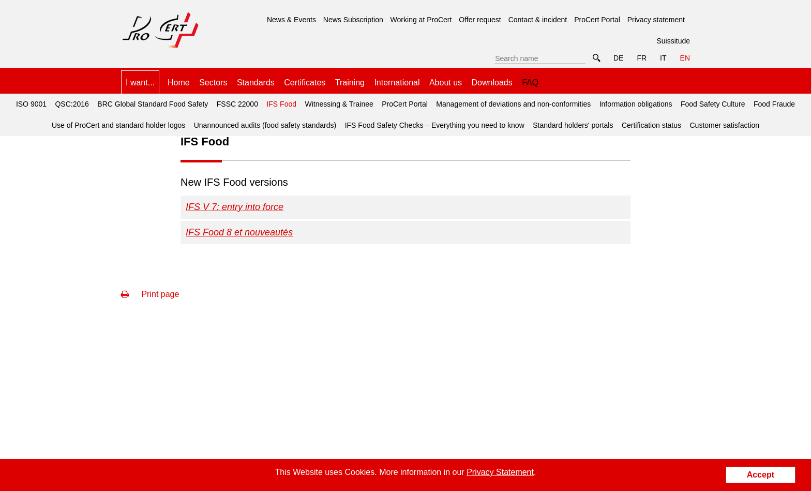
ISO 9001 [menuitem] (31, 104)
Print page (150, 294)
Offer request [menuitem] (480, 20)
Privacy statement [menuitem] (656, 20)
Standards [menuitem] (256, 82)
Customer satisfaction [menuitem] (725, 125)
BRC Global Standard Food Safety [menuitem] (152, 104)
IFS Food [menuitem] (279, 101)
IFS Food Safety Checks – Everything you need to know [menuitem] (434, 125)
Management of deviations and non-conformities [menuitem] (513, 104)
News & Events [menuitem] (291, 20)
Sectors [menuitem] (213, 82)
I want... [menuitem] (140, 82)
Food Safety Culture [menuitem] (713, 104)
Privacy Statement (500, 472)
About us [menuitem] (445, 82)
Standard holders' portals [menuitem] (573, 125)
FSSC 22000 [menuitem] (237, 104)
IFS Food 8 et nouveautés (239, 232)
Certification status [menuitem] (651, 125)
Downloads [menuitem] (492, 82)
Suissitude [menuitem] (673, 41)
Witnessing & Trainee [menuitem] (339, 104)
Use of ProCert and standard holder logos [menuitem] (118, 125)
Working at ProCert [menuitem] (421, 20)
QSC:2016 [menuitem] (71, 104)
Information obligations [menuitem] (635, 104)
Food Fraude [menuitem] (774, 104)
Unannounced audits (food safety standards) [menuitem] (265, 125)
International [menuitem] (396, 82)
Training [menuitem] (350, 82)
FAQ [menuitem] (530, 82)
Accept (760, 474)
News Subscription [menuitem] (353, 20)
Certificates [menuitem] (304, 82)
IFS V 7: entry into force (234, 207)
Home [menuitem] (179, 82)
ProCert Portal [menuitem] (597, 20)
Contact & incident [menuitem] (537, 20)
